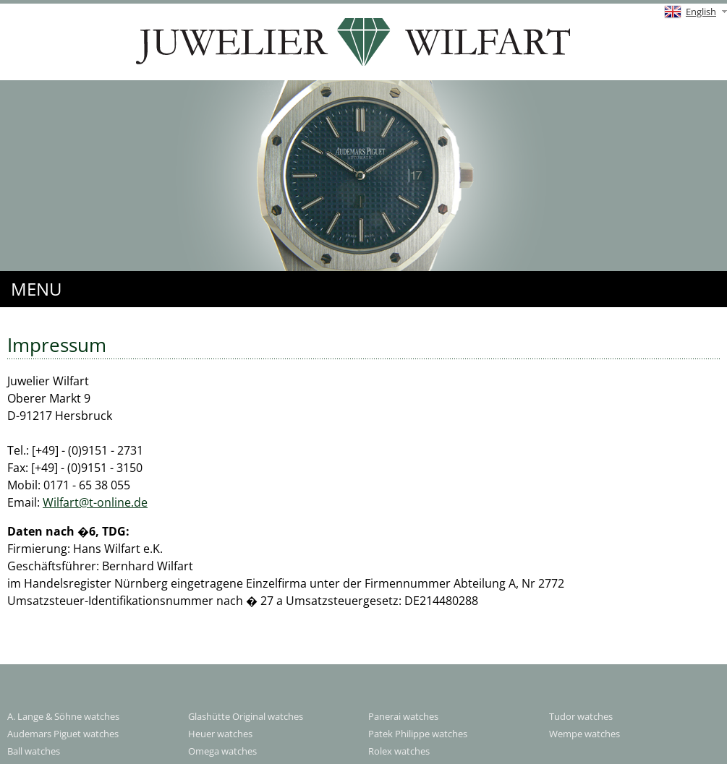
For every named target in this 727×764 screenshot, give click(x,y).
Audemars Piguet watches (63, 733)
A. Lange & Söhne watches (63, 716)
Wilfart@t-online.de (95, 502)
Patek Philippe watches (417, 733)
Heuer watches (220, 733)
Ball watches (33, 750)
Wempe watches (584, 733)
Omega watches (222, 750)
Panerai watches (403, 716)
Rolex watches (399, 750)
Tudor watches (581, 716)
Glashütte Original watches (245, 716)
